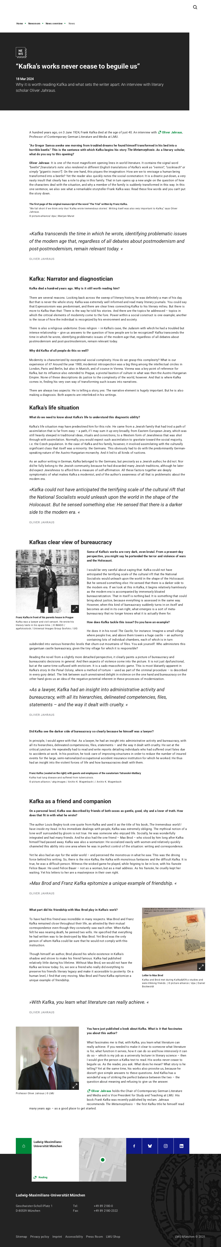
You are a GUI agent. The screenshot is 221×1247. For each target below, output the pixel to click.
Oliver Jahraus (172, 132)
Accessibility (74, 1236)
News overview (54, 23)
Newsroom (34, 23)
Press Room (94, 1236)
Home (19, 23)
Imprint (57, 1236)
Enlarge (75, 609)
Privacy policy (39, 1236)
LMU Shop (113, 1236)
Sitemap (21, 1236)
